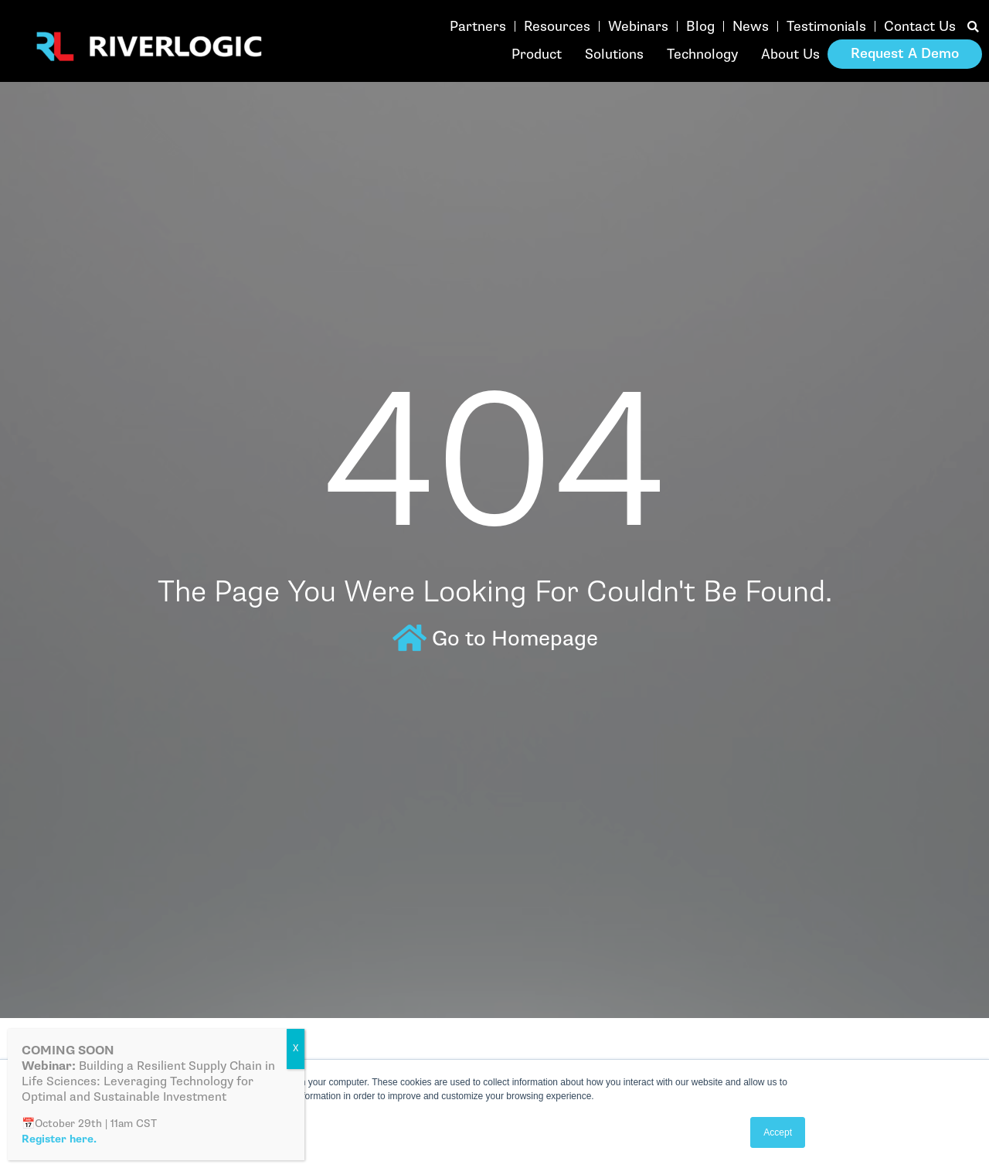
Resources (557, 26)
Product (536, 54)
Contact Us (920, 26)
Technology (702, 54)
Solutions (614, 54)
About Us (790, 54)
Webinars (638, 26)
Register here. (59, 1139)
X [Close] (295, 1048)
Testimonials (826, 26)
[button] (973, 27)
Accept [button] (777, 1132)
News (750, 26)
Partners (478, 26)
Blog (700, 26)
